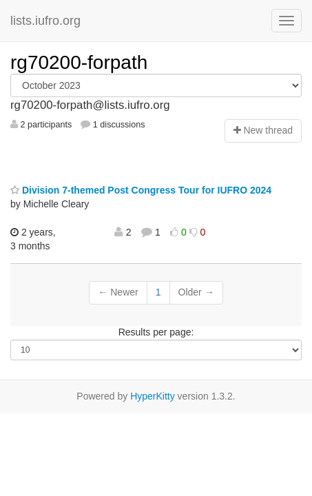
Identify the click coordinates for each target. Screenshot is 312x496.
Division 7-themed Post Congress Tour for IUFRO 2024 (140, 190)
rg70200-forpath (78, 62)
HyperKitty (152, 396)
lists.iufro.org (45, 21)
